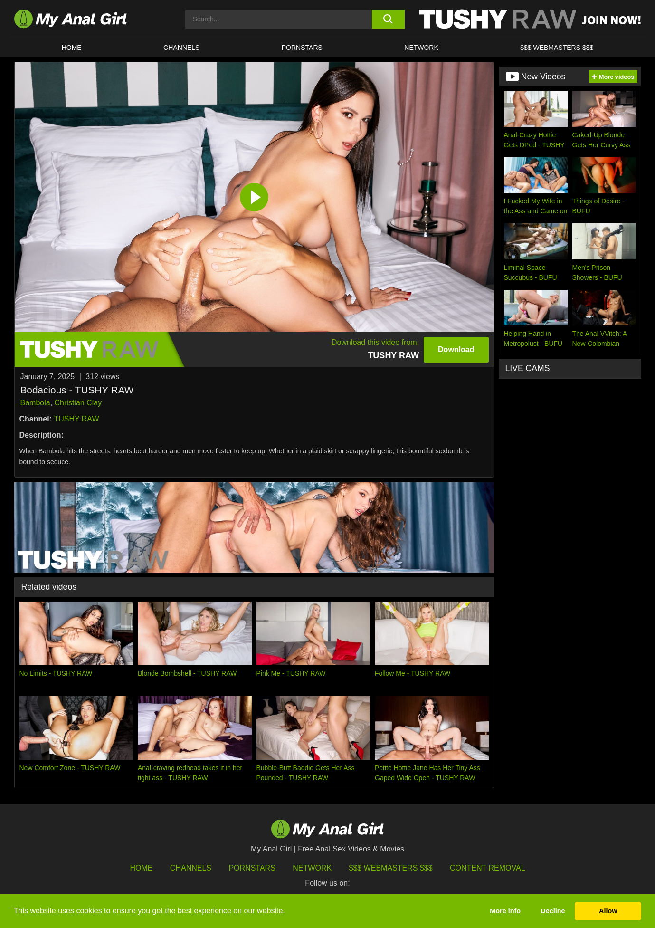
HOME (72, 47)
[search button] (388, 19)
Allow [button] (608, 911)
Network (421, 47)
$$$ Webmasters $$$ (391, 868)
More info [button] (505, 911)
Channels (190, 868)
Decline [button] (553, 911)
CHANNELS (181, 47)
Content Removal (487, 868)
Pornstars (302, 47)
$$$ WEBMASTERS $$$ (556, 47)
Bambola (35, 403)
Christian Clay (78, 403)
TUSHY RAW (76, 419)
